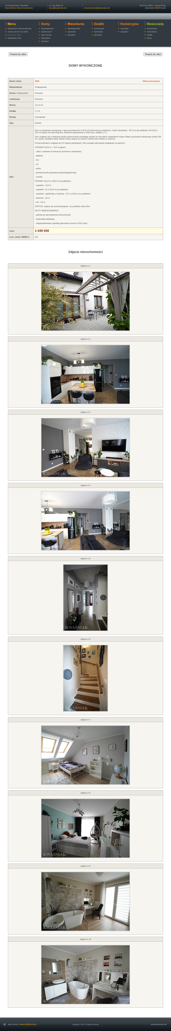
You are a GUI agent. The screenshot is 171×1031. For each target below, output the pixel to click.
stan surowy (46, 35)
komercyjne (99, 28)
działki (149, 35)
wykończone (46, 32)
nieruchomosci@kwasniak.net (97, 8)
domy (149, 38)
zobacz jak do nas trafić (18, 32)
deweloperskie (47, 28)
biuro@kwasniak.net (57, 8)
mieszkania (152, 32)
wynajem (45, 41)
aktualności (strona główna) (19, 28)
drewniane (45, 38)
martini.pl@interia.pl (27, 1024)
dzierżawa (98, 32)
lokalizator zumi (14, 38)
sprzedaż (72, 32)
